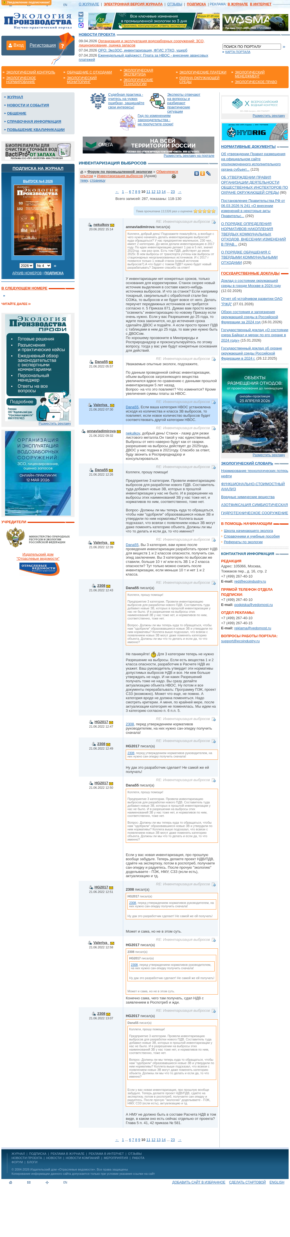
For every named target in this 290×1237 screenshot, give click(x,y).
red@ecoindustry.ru (250, 581)
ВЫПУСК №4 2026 (38, 181)
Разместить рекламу (55, 423)
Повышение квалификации (36, 130)
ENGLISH (276, 1182)
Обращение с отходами (89, 72)
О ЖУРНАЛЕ (89, 4)
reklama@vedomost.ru (252, 628)
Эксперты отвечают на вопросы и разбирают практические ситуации (184, 102)
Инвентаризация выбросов (120, 176)
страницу (97, 180)
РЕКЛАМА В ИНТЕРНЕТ (106, 1153)
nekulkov (101, 224)
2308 (101, 585)
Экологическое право (256, 82)
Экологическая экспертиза (138, 72)
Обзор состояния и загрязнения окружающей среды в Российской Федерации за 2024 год (249, 317)
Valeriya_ (101, 405)
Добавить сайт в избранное (198, 1182)
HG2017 (101, 722)
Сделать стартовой (247, 1182)
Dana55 (101, 362)
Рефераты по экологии (243, 542)
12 (153, 192)
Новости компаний (83, 1158)
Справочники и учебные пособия (252, 536)
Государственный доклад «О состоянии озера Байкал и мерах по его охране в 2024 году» (254, 335)
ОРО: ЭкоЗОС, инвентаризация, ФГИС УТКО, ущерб (142, 50)
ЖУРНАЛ (18, 1153)
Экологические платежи (202, 72)
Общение (16, 113)
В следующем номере (24, 288)
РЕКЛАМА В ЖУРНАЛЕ (67, 1153)
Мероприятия (116, 1158)
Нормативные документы (248, 146)
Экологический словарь (247, 463)
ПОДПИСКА (37, 1153)
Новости (53, 1158)
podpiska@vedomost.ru (253, 605)
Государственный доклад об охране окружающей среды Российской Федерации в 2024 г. (251, 353)
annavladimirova (101, 431)
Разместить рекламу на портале (189, 156)
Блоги (32, 1162)
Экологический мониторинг (82, 80)
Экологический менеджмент (250, 74)
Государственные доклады (250, 273)
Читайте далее (14, 304)
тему (84, 180)
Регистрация (43, 45)
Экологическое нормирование (21, 80)
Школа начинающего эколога (248, 531)
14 (164, 192)
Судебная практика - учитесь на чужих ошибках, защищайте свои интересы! (126, 100)
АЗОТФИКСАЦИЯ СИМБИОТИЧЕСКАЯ (254, 505)
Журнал (15, 97)
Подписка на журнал (38, 168)
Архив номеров (27, 273)
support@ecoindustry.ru (240, 641)
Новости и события (28, 105)
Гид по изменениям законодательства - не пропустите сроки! (156, 119)
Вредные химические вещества (248, 497)
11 (148, 192)
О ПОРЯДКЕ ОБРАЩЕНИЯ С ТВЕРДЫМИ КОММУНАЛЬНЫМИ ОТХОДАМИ (249, 257)
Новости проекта (97, 34)
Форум (17, 1162)
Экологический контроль (30, 72)
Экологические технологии (138, 82)
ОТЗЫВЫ (174, 4)
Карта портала (237, 52)
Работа (138, 1158)
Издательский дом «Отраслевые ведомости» (62, 1169)
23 (173, 192)
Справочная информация (34, 121)
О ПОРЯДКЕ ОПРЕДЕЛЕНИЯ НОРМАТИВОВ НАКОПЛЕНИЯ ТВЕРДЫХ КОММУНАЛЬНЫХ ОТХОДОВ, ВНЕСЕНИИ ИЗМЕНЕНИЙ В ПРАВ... (253, 234)
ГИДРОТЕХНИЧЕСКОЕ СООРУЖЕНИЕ (254, 513)
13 (158, 192)
